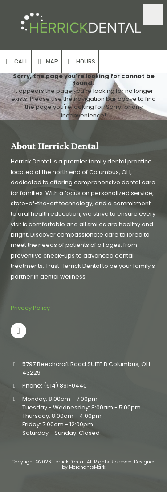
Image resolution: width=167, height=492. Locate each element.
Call (16, 62)
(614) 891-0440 (65, 385)
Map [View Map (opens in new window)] (47, 62)
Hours (80, 62)
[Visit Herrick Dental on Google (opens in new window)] (18, 330)
